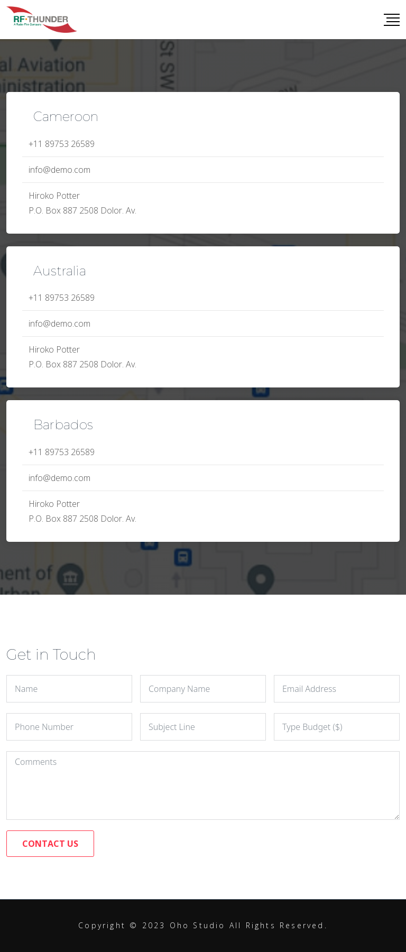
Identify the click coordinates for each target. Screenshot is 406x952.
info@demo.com (59, 169)
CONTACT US (50, 843)
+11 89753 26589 (62, 144)
